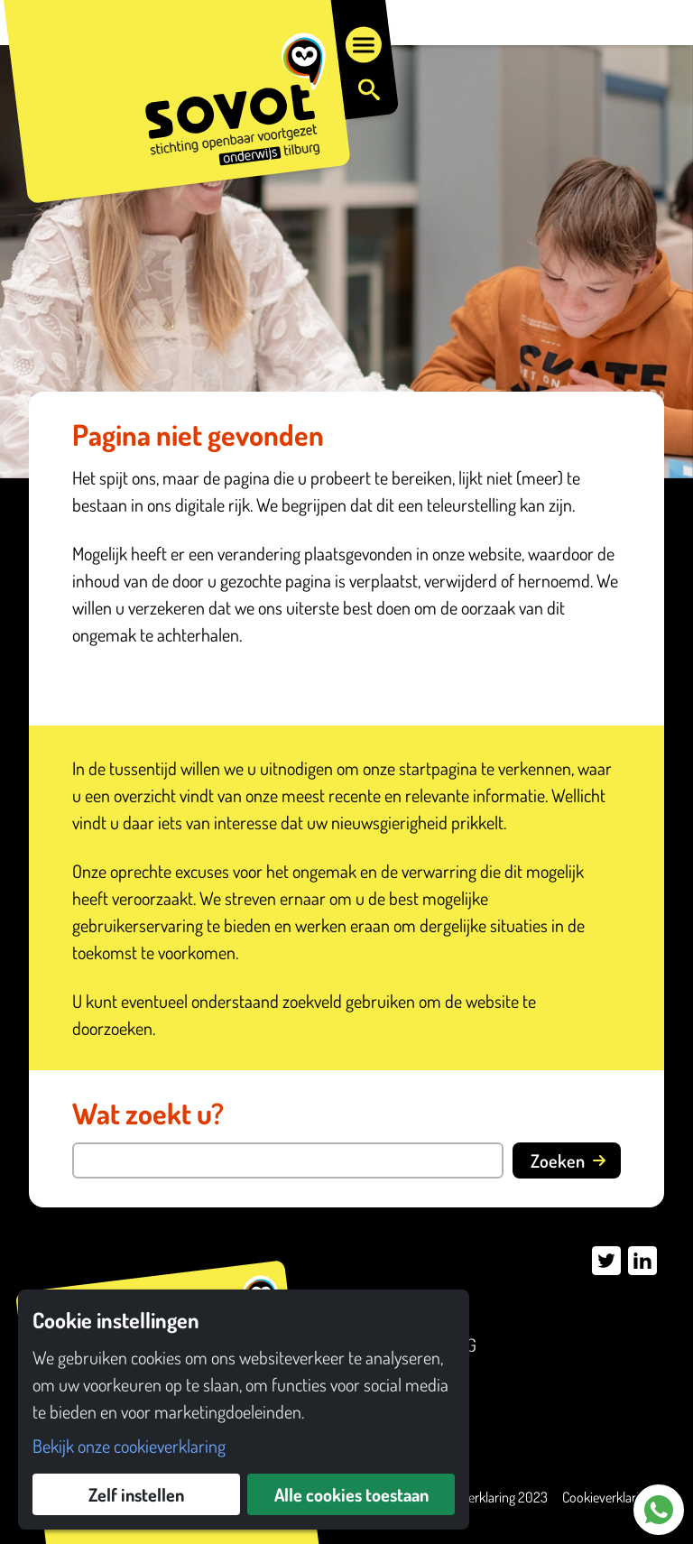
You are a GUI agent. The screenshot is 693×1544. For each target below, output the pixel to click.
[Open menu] (364, 45)
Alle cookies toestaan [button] (351, 1494)
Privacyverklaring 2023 (485, 1497)
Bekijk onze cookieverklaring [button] (129, 1445)
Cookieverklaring (607, 1497)
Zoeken (568, 1160)
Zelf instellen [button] (136, 1494)
